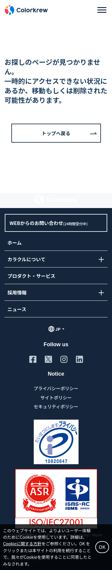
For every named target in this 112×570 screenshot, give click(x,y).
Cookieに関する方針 (22, 544)
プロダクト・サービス (31, 275)
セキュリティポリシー (56, 406)
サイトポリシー (56, 397)
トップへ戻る (56, 133)
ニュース (16, 309)
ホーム (14, 242)
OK (102, 546)
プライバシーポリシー (56, 388)
